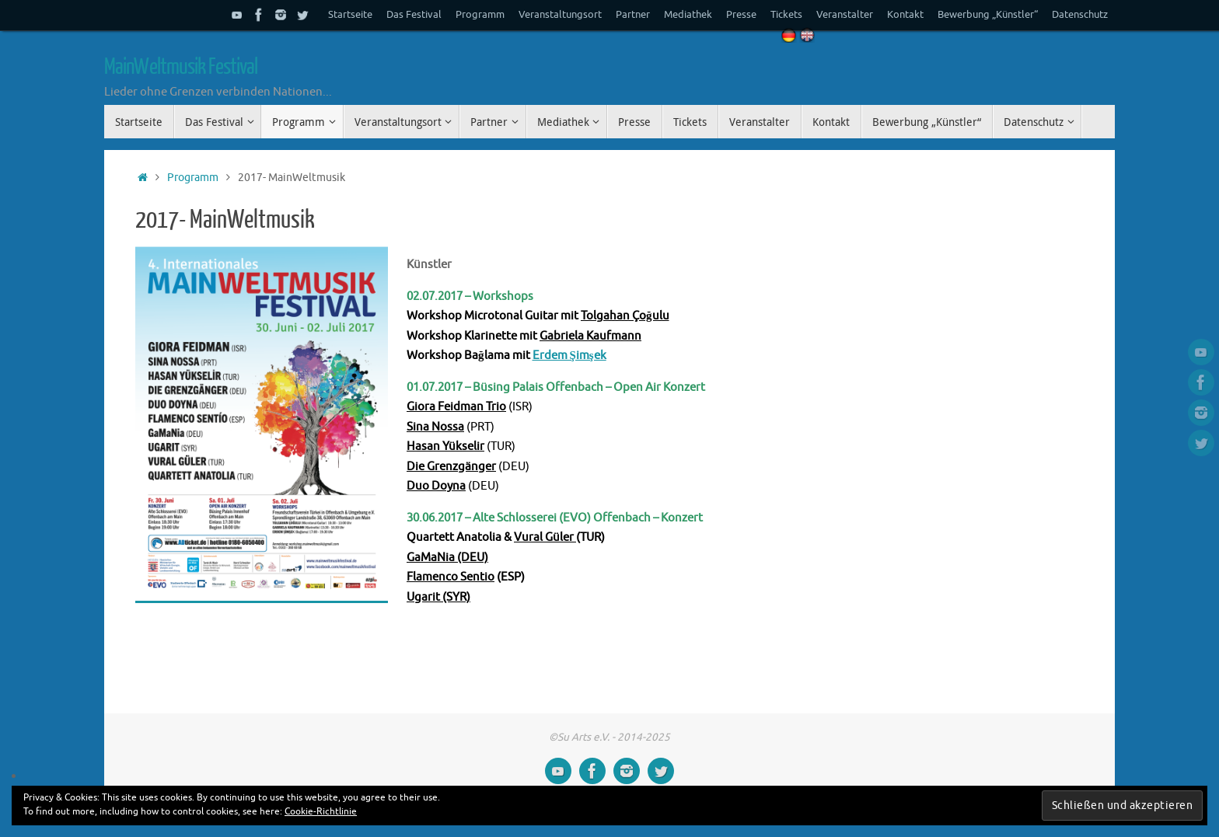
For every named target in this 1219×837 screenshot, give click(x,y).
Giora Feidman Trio (456, 406)
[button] (261, 424)
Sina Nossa (435, 427)
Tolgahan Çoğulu (625, 316)
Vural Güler (545, 537)
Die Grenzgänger (451, 466)
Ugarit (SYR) (438, 597)
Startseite (350, 15)
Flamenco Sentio (450, 577)
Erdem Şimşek (569, 355)
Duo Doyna (436, 486)
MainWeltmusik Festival (180, 66)
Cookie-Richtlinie (321, 811)
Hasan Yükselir (445, 446)
